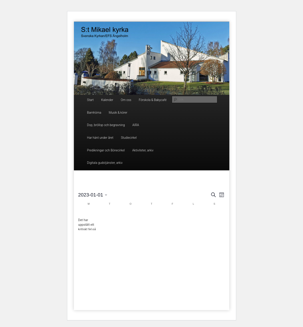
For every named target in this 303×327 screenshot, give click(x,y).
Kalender (107, 100)
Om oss (126, 100)
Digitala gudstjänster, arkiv (105, 162)
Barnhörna (94, 112)
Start (90, 100)
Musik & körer (118, 112)
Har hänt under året (100, 137)
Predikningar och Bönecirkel (106, 150)
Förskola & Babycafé (152, 100)
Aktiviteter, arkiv (143, 150)
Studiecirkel (129, 137)
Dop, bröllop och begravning (106, 125)
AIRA (135, 125)
